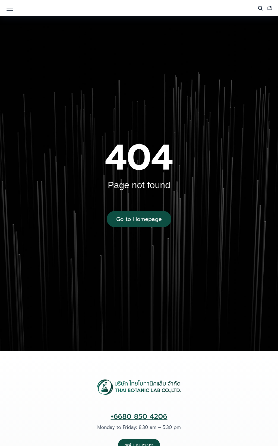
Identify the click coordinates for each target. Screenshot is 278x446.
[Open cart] (270, 8)
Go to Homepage (139, 221)
